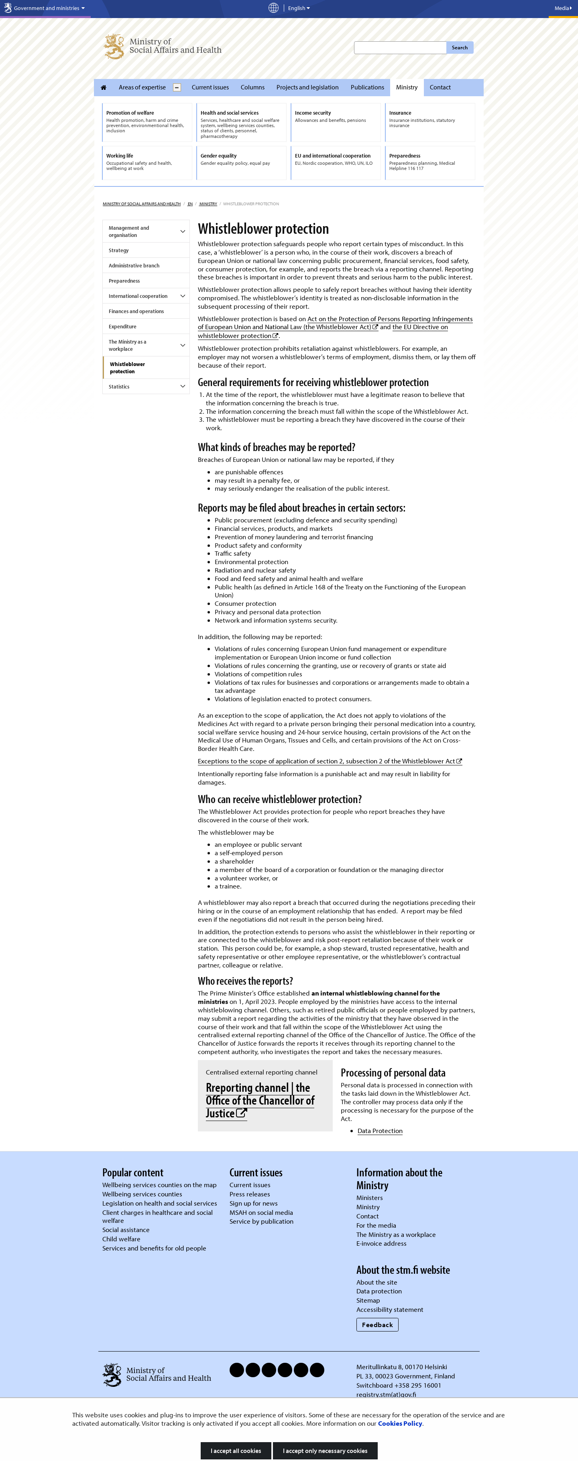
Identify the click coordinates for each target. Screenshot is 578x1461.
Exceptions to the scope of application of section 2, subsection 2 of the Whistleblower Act (330, 761)
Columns (253, 87)
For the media (376, 1225)
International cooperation (138, 295)
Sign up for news (254, 1203)
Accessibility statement (389, 1309)
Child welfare (121, 1238)
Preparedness (124, 280)
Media (563, 8)
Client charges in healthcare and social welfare (157, 1216)
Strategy (118, 250)
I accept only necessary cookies (325, 1451)
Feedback (377, 1324)
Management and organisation (129, 231)
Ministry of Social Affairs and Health (142, 203)
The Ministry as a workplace (128, 345)
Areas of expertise (142, 87)
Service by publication (261, 1221)
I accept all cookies (236, 1451)
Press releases (250, 1194)
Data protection (379, 1291)
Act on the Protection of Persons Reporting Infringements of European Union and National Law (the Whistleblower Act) (335, 322)
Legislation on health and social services (159, 1203)
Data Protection (380, 1130)
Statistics (119, 386)
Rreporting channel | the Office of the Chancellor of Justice (260, 1100)
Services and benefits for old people (154, 1248)
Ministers (369, 1197)
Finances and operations (136, 311)
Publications (367, 87)
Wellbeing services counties (142, 1194)
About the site (376, 1282)
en (190, 203)
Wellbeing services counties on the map (159, 1184)
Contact (440, 87)
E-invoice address (381, 1243)
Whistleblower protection (127, 367)
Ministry (407, 87)
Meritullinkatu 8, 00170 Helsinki (401, 1366)
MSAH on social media (261, 1212)
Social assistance (126, 1229)
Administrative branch (134, 265)
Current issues (210, 87)
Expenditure (122, 326)
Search (460, 47)
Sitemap (368, 1300)
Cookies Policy (400, 1423)
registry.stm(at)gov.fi (387, 1394)
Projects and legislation (308, 87)
